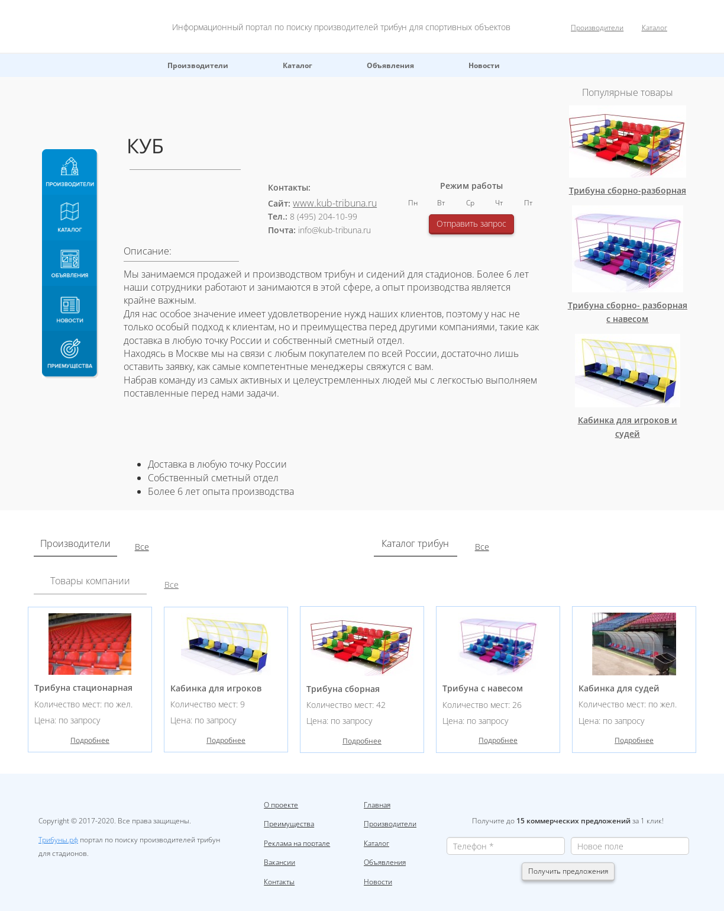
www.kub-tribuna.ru (335, 203)
